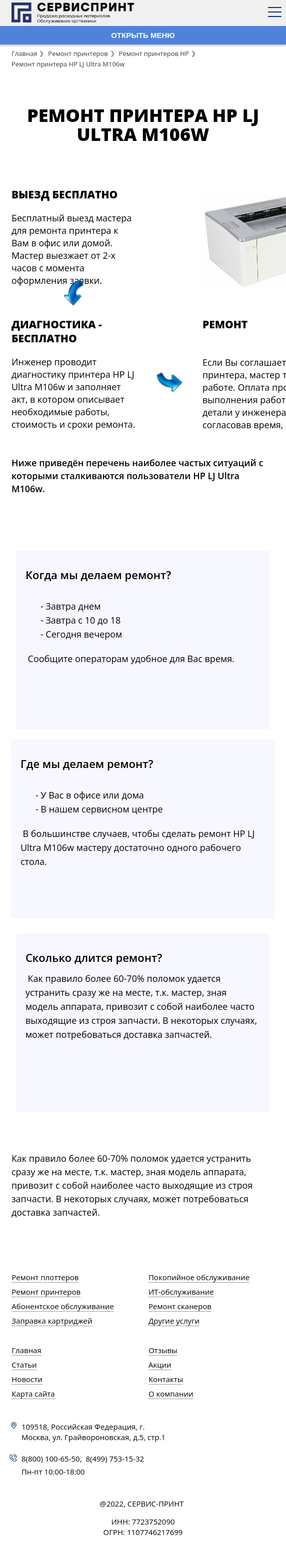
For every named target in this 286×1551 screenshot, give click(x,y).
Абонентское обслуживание (63, 1306)
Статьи (24, 1365)
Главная (25, 53)
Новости (27, 1379)
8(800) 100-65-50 (51, 1459)
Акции (160, 1365)
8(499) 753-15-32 (115, 1459)
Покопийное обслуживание (199, 1277)
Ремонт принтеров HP (154, 53)
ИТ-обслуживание (181, 1292)
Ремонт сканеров (180, 1306)
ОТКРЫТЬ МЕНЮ (143, 35)
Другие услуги (174, 1321)
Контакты (165, 1379)
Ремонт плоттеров (45, 1277)
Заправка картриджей (52, 1321)
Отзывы (163, 1350)
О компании (171, 1394)
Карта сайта (33, 1394)
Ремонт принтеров (78, 53)
